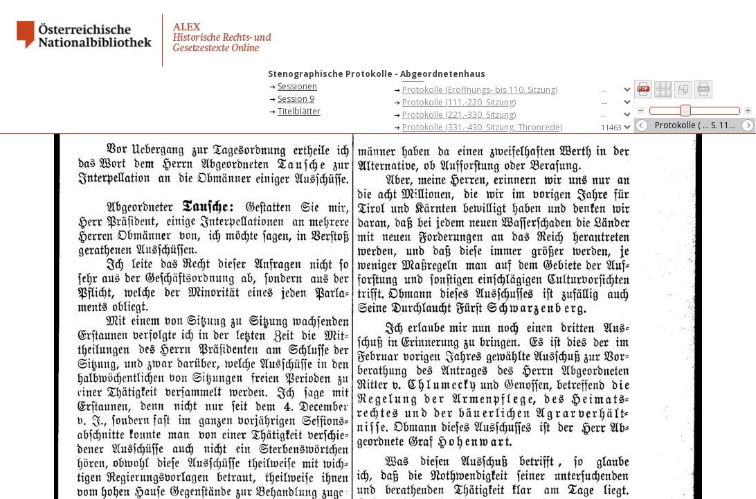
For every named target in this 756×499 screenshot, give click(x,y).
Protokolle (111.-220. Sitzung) (459, 102)
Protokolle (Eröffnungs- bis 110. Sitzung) (479, 90)
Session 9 (296, 99)
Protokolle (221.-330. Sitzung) (459, 115)
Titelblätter (299, 111)
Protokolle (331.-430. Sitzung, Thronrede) (482, 127)
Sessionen (297, 86)
